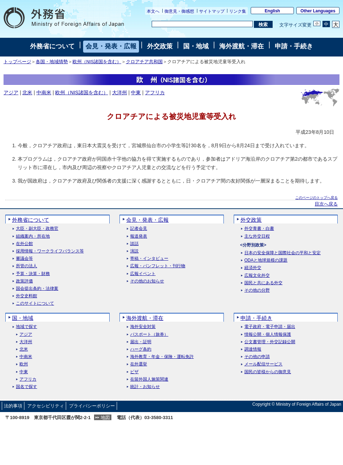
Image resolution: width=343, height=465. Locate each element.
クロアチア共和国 (144, 61)
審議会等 (24, 258)
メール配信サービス (263, 364)
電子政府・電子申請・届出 (269, 326)
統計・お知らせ (145, 386)
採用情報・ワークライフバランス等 (50, 251)
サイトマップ (212, 11)
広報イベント (143, 274)
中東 (136, 92)
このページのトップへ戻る (316, 197)
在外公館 (24, 244)
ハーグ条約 (140, 349)
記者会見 (138, 228)
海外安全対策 (143, 326)
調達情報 (252, 349)
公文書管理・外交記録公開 (269, 342)
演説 (134, 251)
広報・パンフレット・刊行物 (157, 266)
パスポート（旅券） (149, 334)
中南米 (43, 92)
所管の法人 (26, 266)
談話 (134, 244)
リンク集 (237, 11)
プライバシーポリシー (92, 406)
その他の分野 (257, 290)
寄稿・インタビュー (149, 258)
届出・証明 (140, 342)
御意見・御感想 (179, 11)
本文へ (153, 11)
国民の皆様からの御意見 (267, 372)
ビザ (134, 372)
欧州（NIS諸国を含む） (96, 61)
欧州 (23, 364)
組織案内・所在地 (33, 236)
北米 (27, 92)
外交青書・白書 (259, 228)
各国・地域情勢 (52, 61)
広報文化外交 (257, 275)
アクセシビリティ (45, 406)
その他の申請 (257, 356)
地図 (105, 417)
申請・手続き (294, 46)
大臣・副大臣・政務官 (37, 228)
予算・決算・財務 (33, 274)
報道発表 (138, 236)
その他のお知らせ (147, 281)
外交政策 (160, 46)
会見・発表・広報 (111, 46)
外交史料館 (26, 296)
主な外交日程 (257, 236)
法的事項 (13, 406)
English (272, 10)
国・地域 (196, 46)
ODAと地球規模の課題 (265, 260)
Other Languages (318, 10)
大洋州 (119, 92)
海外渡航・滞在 (241, 46)
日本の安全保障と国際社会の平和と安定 (282, 253)
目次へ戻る (326, 204)
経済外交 (252, 268)
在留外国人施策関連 (149, 379)
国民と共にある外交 (263, 283)
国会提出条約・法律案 (37, 288)
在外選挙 (138, 364)
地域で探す (26, 326)
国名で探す (26, 386)
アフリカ (155, 92)
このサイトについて (35, 303)
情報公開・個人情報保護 (267, 334)
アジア (11, 92)
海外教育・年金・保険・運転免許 (162, 356)
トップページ (17, 61)
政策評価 (24, 281)
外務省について (52, 46)
